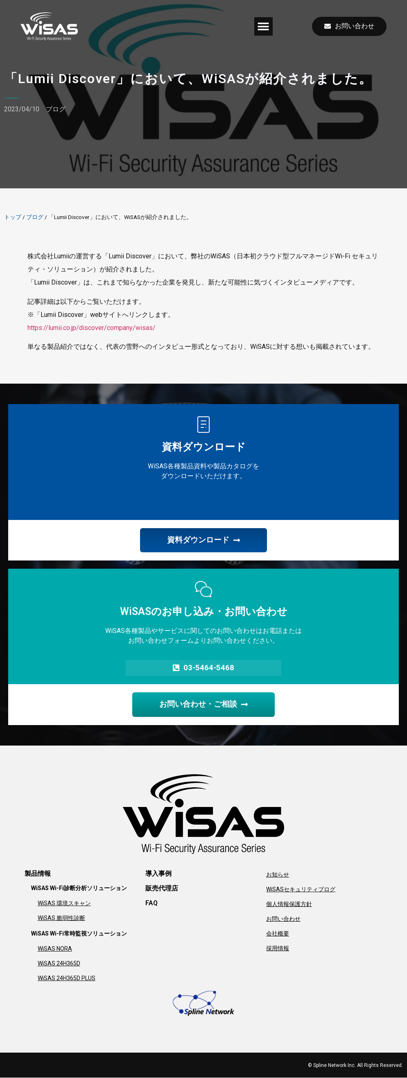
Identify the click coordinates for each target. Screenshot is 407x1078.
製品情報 (38, 874)
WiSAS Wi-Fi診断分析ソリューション (79, 888)
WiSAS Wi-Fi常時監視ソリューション (79, 934)
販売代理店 (161, 889)
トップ (12, 217)
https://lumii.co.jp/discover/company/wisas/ (91, 328)
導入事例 (158, 874)
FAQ (151, 903)
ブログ (56, 109)
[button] (263, 26)
